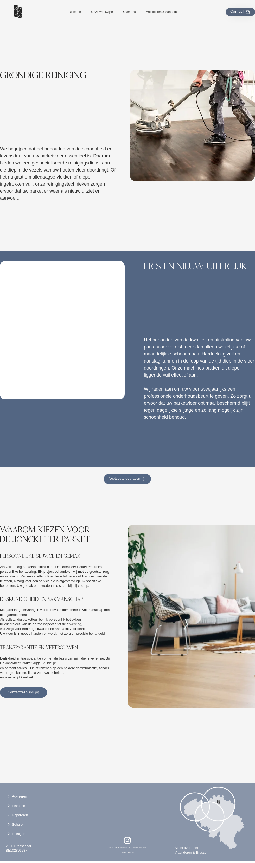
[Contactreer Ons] (23, 692)
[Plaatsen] (21, 805)
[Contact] (240, 12)
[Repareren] (21, 815)
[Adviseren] (21, 796)
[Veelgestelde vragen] (127, 479)
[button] (75, 12)
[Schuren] (21, 824)
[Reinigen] (21, 834)
